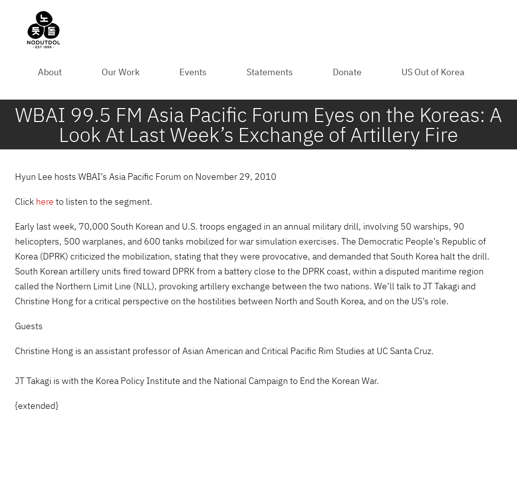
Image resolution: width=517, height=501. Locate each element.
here (45, 201)
